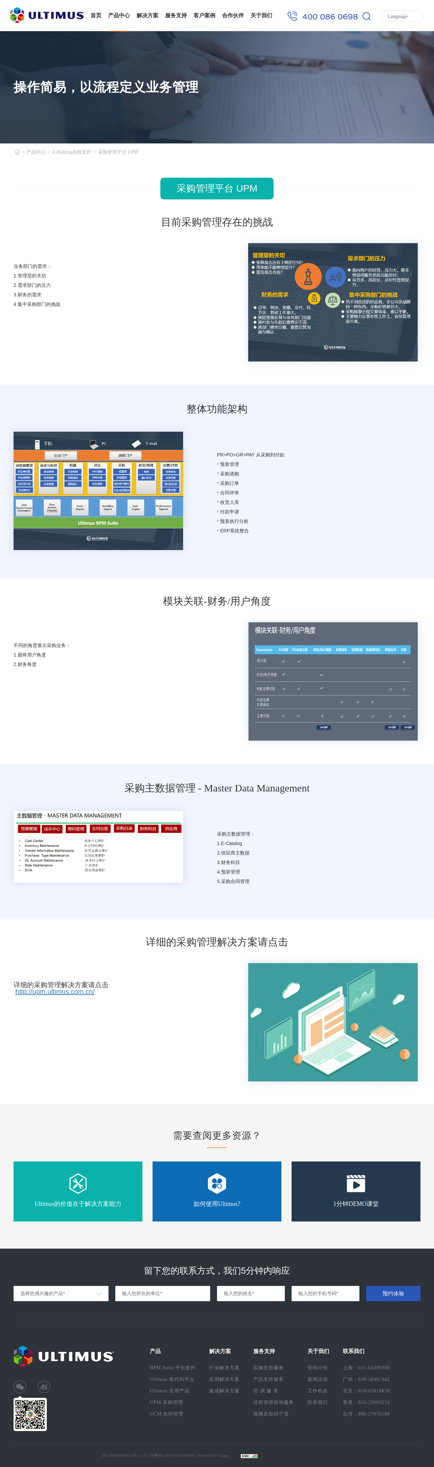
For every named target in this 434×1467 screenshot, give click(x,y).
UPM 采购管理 (166, 1402)
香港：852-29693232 (366, 1402)
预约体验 (393, 1293)
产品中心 (119, 15)
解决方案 (147, 15)
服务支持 (176, 15)
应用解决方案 (224, 1379)
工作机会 (318, 1390)
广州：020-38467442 (366, 1379)
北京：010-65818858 (366, 1390)
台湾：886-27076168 (366, 1413)
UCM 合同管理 (166, 1413)
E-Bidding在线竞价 (72, 152)
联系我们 (318, 1402)
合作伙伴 (233, 15)
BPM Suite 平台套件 (173, 1367)
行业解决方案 (224, 1367)
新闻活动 (318, 1379)
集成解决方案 (224, 1390)
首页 (96, 15)
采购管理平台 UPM (118, 152)
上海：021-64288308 (366, 1367)
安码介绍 (318, 1367)
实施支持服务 (268, 1367)
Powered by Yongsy (213, 1455)
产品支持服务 (268, 1379)
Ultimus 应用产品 (170, 1390)
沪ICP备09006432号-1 (121, 1455)
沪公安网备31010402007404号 (168, 1455)
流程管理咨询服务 (273, 1402)
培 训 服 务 (265, 1390)
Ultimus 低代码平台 (172, 1379)
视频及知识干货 (271, 1413)
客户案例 (204, 15)
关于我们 (261, 15)
